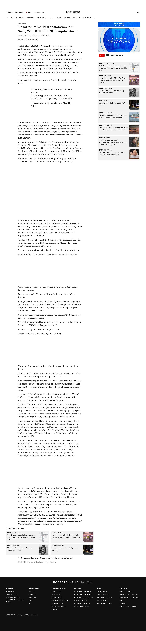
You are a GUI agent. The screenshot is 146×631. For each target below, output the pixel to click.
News (21, 18)
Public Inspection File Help (83, 597)
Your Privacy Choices (104, 597)
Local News (19, 12)
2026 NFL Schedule (13, 597)
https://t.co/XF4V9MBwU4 (59, 98)
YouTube (32, 591)
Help (121, 600)
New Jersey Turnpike (30, 558)
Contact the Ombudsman (128, 606)
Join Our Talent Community (129, 597)
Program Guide (57, 597)
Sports (51, 18)
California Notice (103, 594)
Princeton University (64, 558)
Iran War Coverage (12, 594)
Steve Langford (46, 558)
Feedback (123, 603)
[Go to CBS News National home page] (73, 12)
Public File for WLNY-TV (82, 594)
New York (10, 18)
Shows (37, 12)
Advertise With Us (58, 603)
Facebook (32, 594)
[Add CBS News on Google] (28, 39)
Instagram (32, 597)
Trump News (10, 591)
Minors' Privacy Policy (104, 603)
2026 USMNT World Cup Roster (14, 600)
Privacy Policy (102, 591)
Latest (10, 12)
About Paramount (126, 591)
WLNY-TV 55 (56, 594)
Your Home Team (85, 18)
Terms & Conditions (58, 606)
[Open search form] (138, 12)
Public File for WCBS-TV (82, 591)
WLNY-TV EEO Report (82, 606)
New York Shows (69, 18)
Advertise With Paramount (129, 594)
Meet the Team (57, 591)
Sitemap (54, 609)
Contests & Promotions (60, 600)
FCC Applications (80, 600)
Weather (30, 18)
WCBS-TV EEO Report (82, 603)
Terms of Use (101, 600)
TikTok (31, 600)
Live (29, 12)
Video (59, 18)
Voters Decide (41, 18)
